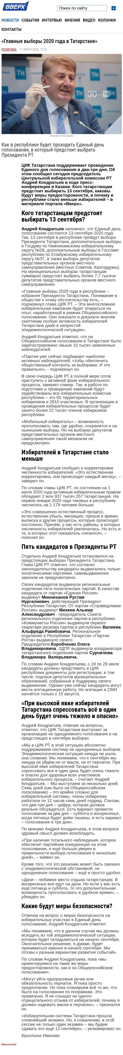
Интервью (52, 20)
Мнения (72, 20)
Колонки (107, 20)
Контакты (11, 29)
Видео (89, 20)
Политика (9, 49)
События (30, 20)
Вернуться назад (8, 1044)
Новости (10, 20)
